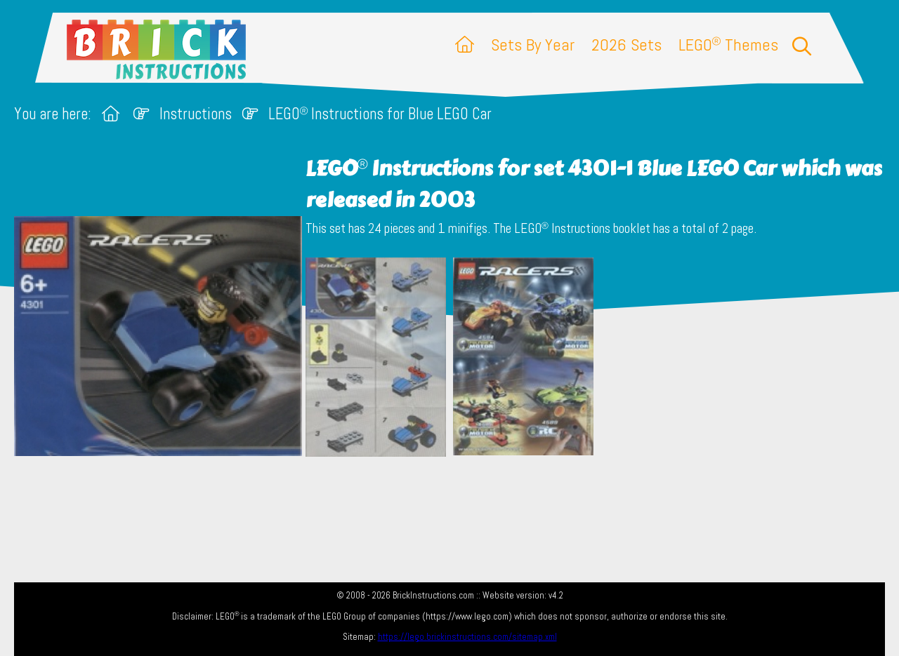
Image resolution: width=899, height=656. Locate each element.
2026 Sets (626, 44)
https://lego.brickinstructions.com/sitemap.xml (467, 637)
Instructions (195, 114)
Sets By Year (533, 44)
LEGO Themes (728, 44)
